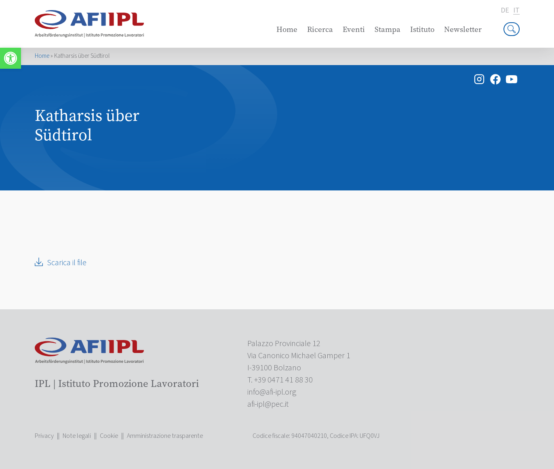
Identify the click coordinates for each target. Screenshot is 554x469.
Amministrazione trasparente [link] (165, 435)
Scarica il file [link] (66, 262)
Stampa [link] (387, 29)
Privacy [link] (44, 435)
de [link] (505, 10)
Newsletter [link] (463, 29)
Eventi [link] (354, 29)
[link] (10, 58)
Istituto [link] (422, 29)
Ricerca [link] (320, 29)
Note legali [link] (77, 435)
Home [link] (286, 29)
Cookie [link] (109, 435)
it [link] (516, 11)
